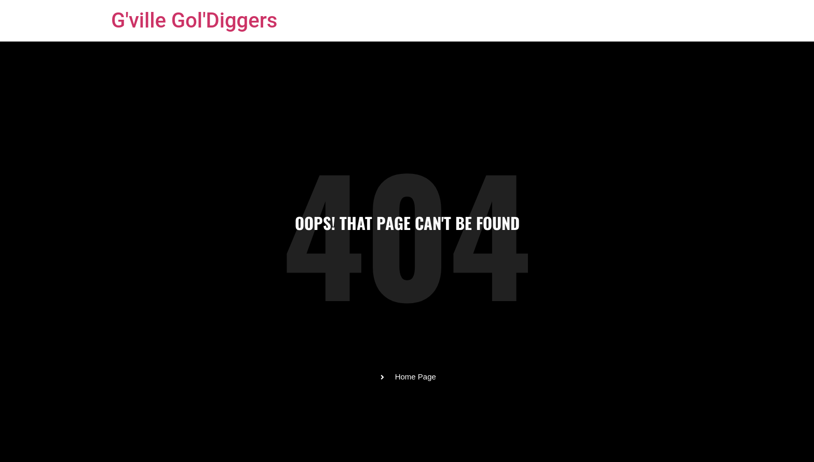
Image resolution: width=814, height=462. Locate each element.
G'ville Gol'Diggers (194, 20)
